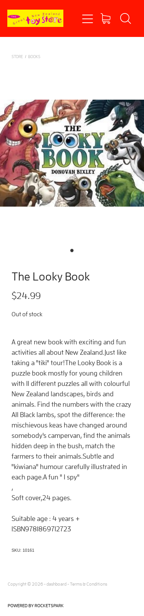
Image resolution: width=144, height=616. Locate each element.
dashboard (56, 583)
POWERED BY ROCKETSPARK (36, 605)
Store (17, 56)
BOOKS (34, 56)
